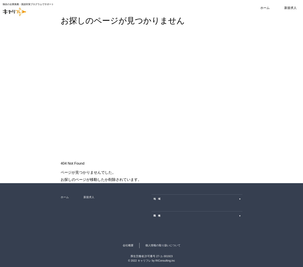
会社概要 (128, 245)
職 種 (196, 215)
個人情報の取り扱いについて (162, 245)
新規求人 (290, 7)
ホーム (265, 7)
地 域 (196, 198)
